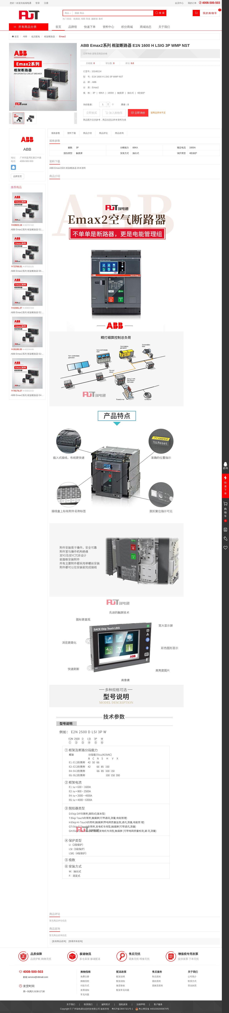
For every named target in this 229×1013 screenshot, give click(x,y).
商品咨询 (119, 133)
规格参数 (55, 133)
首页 (58, 26)
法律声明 (141, 1004)
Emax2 (62, 36)
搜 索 (160, 12)
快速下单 (90, 26)
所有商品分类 (25, 26)
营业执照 (192, 985)
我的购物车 (210, 13)
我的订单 (192, 3)
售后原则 (156, 976)
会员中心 (179, 3)
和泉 (88, 19)
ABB (83, 19)
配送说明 (120, 976)
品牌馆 (72, 26)
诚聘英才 (105, 1004)
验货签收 (120, 985)
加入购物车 (113, 112)
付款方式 (85, 985)
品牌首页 (17, 176)
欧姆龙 (77, 19)
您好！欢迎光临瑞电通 (20, 3)
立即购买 (91, 112)
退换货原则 (157, 985)
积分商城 (127, 26)
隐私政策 (123, 1004)
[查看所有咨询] (76, 941)
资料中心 (108, 26)
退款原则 (156, 981)
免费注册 (85, 976)
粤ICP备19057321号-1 (123, 1009)
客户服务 (158, 1004)
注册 (46, 3)
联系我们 (88, 1004)
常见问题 (85, 994)
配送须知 (120, 981)
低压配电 (35, 36)
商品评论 (103, 133)
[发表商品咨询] (59, 941)
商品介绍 (87, 133)
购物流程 (85, 981)
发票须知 (85, 990)
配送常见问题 (122, 990)
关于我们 (164, 26)
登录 (37, 3)
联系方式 (192, 981)
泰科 (101, 19)
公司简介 (192, 976)
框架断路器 (49, 36)
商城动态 (145, 26)
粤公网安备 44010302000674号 (152, 1009)
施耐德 (94, 19)
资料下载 (71, 133)
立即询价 (138, 112)
